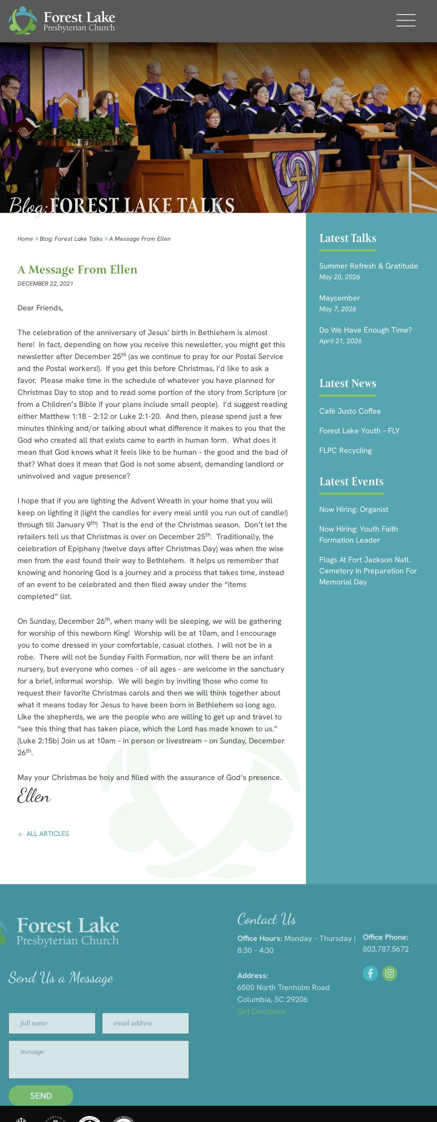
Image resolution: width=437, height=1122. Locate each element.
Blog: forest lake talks (71, 239)
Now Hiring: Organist (353, 509)
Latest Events (351, 481)
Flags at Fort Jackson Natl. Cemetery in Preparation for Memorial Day (368, 571)
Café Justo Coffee (350, 411)
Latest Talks (347, 238)
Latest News (347, 383)
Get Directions (346, 1011)
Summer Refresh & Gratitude (368, 266)
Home (25, 239)
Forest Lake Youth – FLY (359, 430)
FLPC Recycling (345, 450)
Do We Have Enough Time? (365, 330)
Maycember (339, 298)
